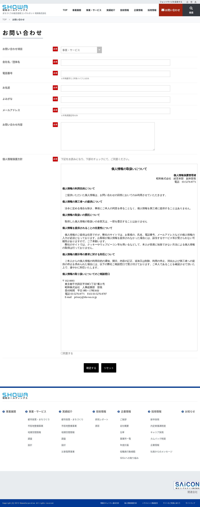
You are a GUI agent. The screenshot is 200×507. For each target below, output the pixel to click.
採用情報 (152, 10)
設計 (30, 444)
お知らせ (190, 411)
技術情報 (124, 10)
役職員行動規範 (127, 451)
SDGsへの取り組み (129, 457)
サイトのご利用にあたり (171, 503)
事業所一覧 (125, 438)
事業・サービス (93, 10)
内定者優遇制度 (158, 425)
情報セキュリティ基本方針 (109, 503)
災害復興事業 (68, 451)
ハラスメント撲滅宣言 (150, 503)
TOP (65, 10)
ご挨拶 (123, 419)
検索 (191, 12)
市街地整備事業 (35, 425)
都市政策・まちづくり (39, 419)
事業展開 (76, 10)
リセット (109, 368)
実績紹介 (110, 10)
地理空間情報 (34, 432)
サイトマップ (190, 503)
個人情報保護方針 (130, 503)
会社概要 (124, 425)
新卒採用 (154, 419)
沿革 (122, 432)
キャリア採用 (157, 432)
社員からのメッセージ (161, 451)
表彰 (97, 425)
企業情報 (138, 10)
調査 (30, 438)
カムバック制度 (158, 438)
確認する (91, 368)
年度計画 (124, 444)
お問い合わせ (172, 10)
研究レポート (101, 419)
